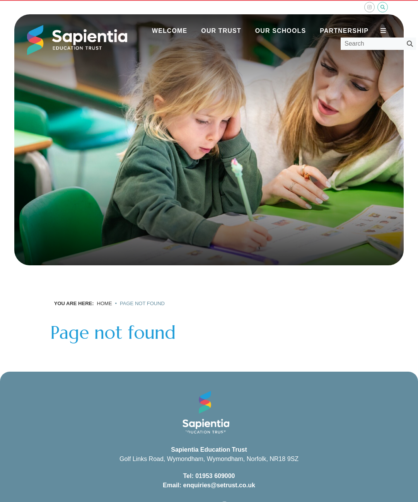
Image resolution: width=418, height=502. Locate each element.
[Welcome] (169, 19)
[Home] (77, 40)
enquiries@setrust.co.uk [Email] (219, 485)
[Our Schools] (280, 19)
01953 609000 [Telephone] (215, 476)
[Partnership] (344, 19)
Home (104, 303)
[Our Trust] (221, 19)
